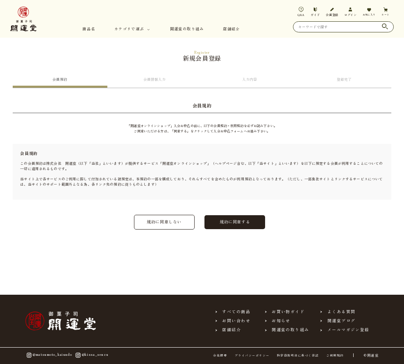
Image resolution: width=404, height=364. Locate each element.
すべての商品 (236, 312)
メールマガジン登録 (348, 330)
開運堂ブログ (341, 321)
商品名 (88, 29)
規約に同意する (235, 222)
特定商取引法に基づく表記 (298, 355)
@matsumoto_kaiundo (48, 355)
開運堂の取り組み (187, 29)
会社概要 (220, 355)
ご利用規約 (334, 355)
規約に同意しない (164, 222)
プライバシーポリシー (252, 355)
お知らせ (281, 321)
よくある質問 (341, 312)
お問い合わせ (236, 321)
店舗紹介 (231, 29)
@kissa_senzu (91, 355)
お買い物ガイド (288, 312)
